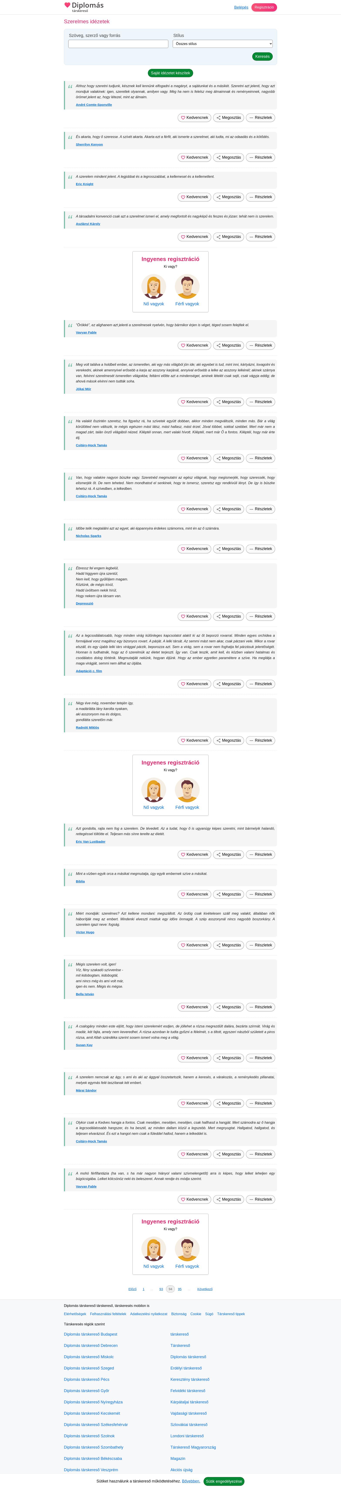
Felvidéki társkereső (187, 1391)
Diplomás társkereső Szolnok (89, 1436)
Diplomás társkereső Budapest (90, 1334)
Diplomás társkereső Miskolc (89, 1357)
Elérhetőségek (75, 1314)
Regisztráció (263, 7)
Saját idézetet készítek (170, 73)
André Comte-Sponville (94, 104)
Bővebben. (191, 1481)
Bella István (85, 994)
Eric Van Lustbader (90, 841)
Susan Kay (84, 1045)
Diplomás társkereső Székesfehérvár (96, 1425)
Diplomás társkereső (188, 1357)
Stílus (178, 35)
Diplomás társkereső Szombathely (93, 1447)
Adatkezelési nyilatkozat (148, 1314)
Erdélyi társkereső (186, 1368)
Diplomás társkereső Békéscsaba (93, 1458)
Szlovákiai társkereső (188, 1425)
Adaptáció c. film (89, 671)
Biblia (80, 881)
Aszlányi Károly (88, 224)
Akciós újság (181, 1470)
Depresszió (84, 603)
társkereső (179, 1334)
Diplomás (84, 8)
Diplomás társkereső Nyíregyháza (93, 1402)
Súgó (209, 1314)
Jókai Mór (83, 389)
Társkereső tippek (231, 1314)
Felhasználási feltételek (108, 1314)
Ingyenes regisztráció (170, 259)
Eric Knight (84, 184)
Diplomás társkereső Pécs (86, 1379)
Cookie (196, 1314)
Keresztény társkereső (189, 1379)
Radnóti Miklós (87, 727)
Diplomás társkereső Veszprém (91, 1470)
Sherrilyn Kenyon (89, 144)
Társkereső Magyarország (193, 1447)
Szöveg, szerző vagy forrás (94, 35)
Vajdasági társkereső (188, 1413)
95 (180, 1289)
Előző (132, 1289)
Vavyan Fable (86, 332)
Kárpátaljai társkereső (189, 1402)
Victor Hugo (85, 932)
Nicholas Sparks (88, 536)
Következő (205, 1289)
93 (161, 1289)
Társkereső (180, 1345)
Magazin (177, 1458)
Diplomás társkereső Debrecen (91, 1345)
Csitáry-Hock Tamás (91, 445)
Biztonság (178, 1314)
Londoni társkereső (187, 1436)
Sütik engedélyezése (224, 1481)
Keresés (262, 56)
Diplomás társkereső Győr (86, 1391)
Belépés (239, 7)
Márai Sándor (86, 1090)
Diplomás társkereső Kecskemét (92, 1413)
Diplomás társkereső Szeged (89, 1368)
